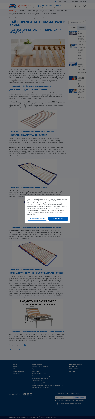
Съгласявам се (58, 218)
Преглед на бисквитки (37, 218)
